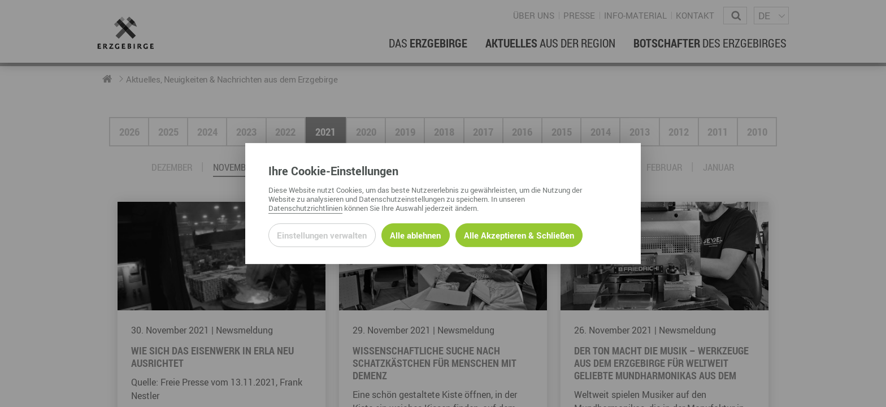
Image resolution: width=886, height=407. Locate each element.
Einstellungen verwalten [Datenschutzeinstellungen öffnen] (322, 235)
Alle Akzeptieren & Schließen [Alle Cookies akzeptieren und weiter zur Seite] (519, 235)
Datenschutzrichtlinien (305, 208)
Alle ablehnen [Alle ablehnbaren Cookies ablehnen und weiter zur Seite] (415, 235)
